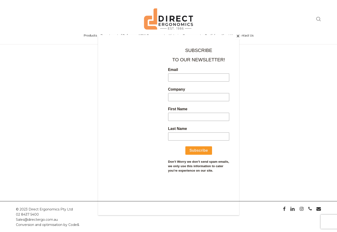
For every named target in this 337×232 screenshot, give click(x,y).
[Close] (238, 36)
